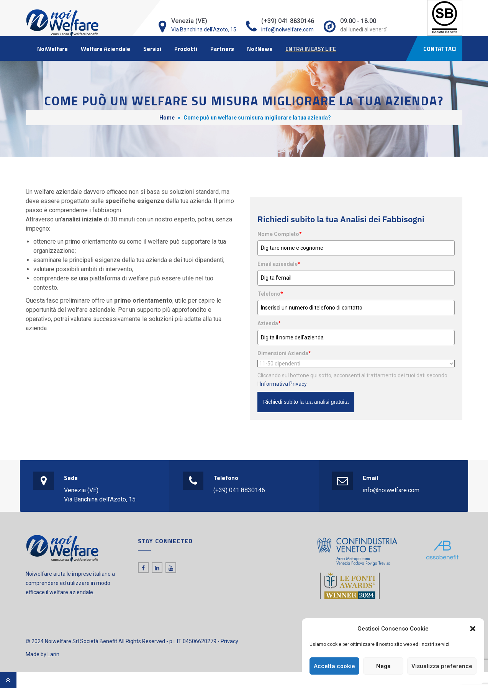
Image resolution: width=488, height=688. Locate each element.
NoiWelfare (52, 48)
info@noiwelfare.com (287, 29)
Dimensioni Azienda (284, 353)
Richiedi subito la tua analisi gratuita (306, 402)
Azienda (269, 323)
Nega (383, 666)
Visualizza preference (441, 666)
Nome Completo (279, 234)
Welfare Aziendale (105, 48)
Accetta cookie (334, 666)
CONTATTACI (440, 48)
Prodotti (185, 48)
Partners (222, 48)
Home (167, 118)
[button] (473, 628)
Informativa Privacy (283, 384)
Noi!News (259, 48)
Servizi (152, 48)
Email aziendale (278, 264)
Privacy (229, 641)
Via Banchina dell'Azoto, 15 (203, 29)
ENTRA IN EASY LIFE (310, 48)
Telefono (270, 294)
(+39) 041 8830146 (239, 490)
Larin (53, 654)
